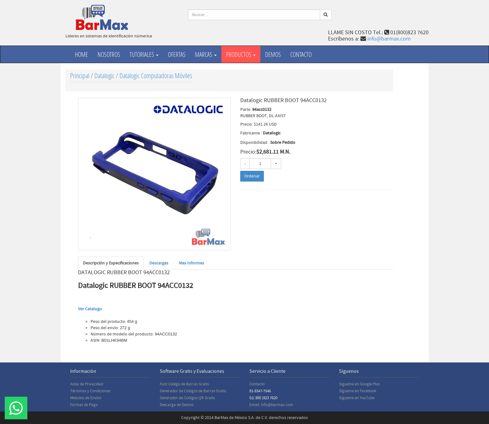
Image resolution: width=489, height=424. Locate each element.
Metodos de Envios (85, 397)
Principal (79, 75)
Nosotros (108, 54)
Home (81, 54)
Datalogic (104, 75)
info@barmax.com (389, 38)
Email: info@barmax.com (271, 404)
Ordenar (252, 176)
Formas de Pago (84, 404)
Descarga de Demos (176, 404)
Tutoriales (144, 54)
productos (241, 54)
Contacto (301, 54)
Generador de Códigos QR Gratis (187, 397)
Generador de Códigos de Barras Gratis (193, 391)
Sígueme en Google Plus (359, 384)
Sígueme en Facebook (357, 391)
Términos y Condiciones (90, 391)
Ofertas (177, 54)
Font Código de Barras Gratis (184, 384)
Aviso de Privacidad (86, 384)
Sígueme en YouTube (357, 397)
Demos (273, 54)
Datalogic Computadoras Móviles (155, 75)
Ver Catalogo (90, 309)
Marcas (206, 54)
